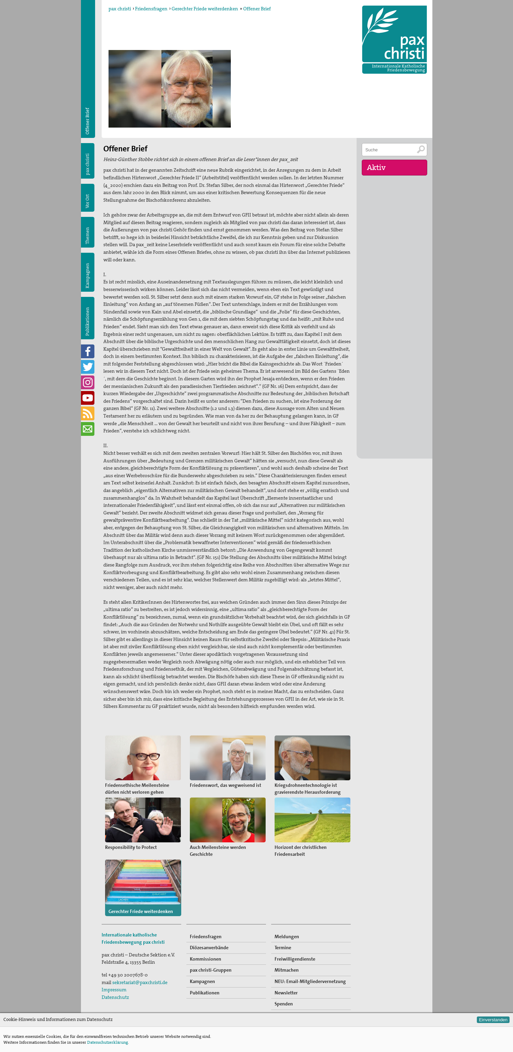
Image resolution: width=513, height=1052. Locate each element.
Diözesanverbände (209, 947)
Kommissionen (205, 959)
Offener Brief (257, 9)
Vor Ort (87, 201)
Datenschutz (115, 997)
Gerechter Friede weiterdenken (205, 9)
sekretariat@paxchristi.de (139, 982)
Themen (87, 235)
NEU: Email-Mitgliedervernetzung (310, 981)
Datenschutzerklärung (107, 1042)
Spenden (284, 1004)
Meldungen (287, 936)
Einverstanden (493, 1019)
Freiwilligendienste (295, 959)
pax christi (120, 9)
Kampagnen (87, 275)
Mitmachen (287, 970)
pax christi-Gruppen (211, 970)
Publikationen (87, 321)
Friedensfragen (151, 9)
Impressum (114, 989)
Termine (283, 947)
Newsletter (286, 993)
